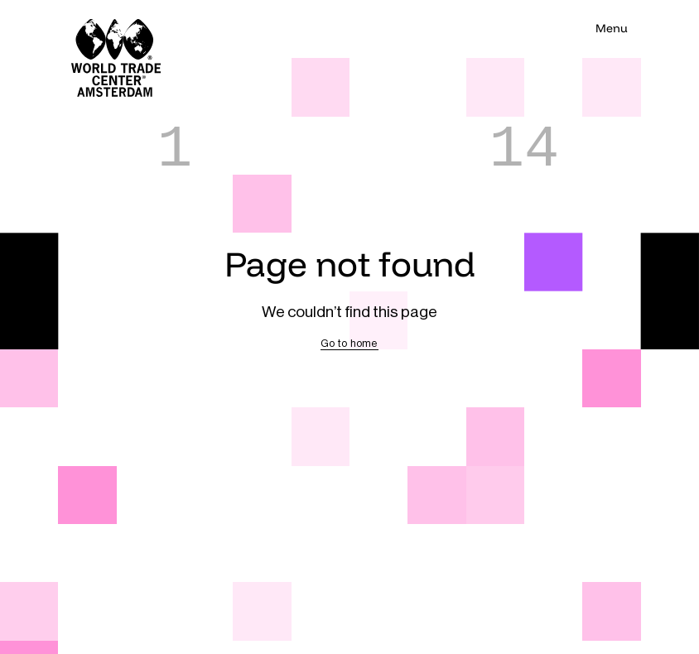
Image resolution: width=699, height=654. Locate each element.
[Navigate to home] (87, 29)
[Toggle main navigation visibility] (611, 29)
